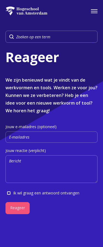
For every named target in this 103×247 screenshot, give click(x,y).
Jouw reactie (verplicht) (51, 166)
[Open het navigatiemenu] (94, 11)
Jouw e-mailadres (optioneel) (51, 133)
